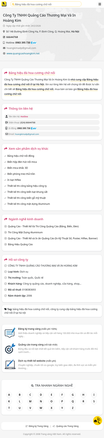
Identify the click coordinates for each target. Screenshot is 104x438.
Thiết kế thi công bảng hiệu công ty (27, 186)
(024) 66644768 (27, 122)
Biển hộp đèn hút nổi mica (22, 162)
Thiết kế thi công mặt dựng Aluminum (28, 204)
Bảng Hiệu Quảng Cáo (20, 244)
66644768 (12, 37)
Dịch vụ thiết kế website (37, 360)
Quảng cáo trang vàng (37, 344)
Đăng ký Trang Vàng (38, 426)
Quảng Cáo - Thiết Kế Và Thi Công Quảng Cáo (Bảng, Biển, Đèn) (43, 226)
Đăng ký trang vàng (37, 328)
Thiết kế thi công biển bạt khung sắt (27, 192)
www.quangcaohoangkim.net (23, 53)
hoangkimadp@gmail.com (21, 48)
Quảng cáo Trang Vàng (67, 426)
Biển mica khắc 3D (17, 168)
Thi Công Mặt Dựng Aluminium (25, 232)
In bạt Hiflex (14, 180)
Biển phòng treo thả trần (21, 174)
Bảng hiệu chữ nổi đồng (20, 156)
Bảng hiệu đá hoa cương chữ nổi (32, 4)
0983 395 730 (22, 42)
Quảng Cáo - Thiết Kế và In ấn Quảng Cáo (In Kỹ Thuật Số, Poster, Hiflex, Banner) (53, 238)
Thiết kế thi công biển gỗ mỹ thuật (26, 198)
